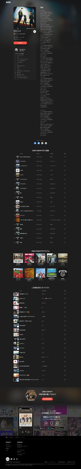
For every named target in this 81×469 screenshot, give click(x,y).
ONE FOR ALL (22, 49)
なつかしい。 (22, 343)
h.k (42, 334)
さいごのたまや (19, 62)
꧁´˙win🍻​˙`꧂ (44, 366)
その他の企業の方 (19, 454)
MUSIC (21, 224)
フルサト (21, 174)
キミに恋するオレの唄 (24, 206)
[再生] (34, 31)
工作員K (43, 361)
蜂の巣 (51, 156)
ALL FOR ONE (40, 263)
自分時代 (18, 263)
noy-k (43, 379)
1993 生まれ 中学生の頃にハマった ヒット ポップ (29, 379)
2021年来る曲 (22, 330)
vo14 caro (22, 370)
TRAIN (21, 170)
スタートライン (52, 206)
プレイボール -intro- (20, 55)
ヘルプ (7, 450)
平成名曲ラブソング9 (24, 294)
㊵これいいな (22, 298)
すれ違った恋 (22, 352)
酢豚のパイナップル (45, 357)
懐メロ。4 (21, 357)
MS (42, 307)
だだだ (43, 348)
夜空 (21, 242)
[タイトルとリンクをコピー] (42, 143)
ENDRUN (29, 263)
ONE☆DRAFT (22, 33)
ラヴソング (22, 215)
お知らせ (7, 448)
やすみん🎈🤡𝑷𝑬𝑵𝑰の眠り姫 (47, 298)
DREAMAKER (52, 183)
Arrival (18, 67)
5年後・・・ (22, 201)
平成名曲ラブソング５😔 (24, 312)
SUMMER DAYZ (51, 278)
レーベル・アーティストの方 (21, 453)
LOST (18, 57)
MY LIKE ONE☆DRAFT (24, 366)
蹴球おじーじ (44, 330)
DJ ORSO (43, 370)
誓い (21, 192)
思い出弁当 (22, 361)
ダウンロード (8, 444)
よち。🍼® (43, 316)
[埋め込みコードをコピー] (46, 143)
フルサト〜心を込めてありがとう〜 (23, 59)
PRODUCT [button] (8, 442)
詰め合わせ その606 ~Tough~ (26, 321)
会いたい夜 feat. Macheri (25, 156)
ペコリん (43, 375)
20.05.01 (21, 334)
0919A (43, 343)
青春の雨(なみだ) (23, 233)
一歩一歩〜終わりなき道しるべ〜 (22, 77)
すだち (43, 352)
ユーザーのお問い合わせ (20, 450)
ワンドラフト (22, 348)
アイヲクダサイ (23, 161)
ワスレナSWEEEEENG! (21, 60)
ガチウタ (40, 278)
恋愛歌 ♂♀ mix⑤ (23, 307)
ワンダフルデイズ (23, 165)
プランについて (8, 446)
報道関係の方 (19, 451)
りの (42, 339)
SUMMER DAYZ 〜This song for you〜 (24, 70)
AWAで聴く (20, 42)
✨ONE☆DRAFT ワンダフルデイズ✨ (27, 316)
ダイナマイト (51, 263)
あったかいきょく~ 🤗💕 (24, 375)
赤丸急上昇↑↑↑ (22, 303)
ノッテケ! (18, 69)
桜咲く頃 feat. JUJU (20, 74)
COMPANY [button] (20, 442)
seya (42, 325)
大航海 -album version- (21, 65)
